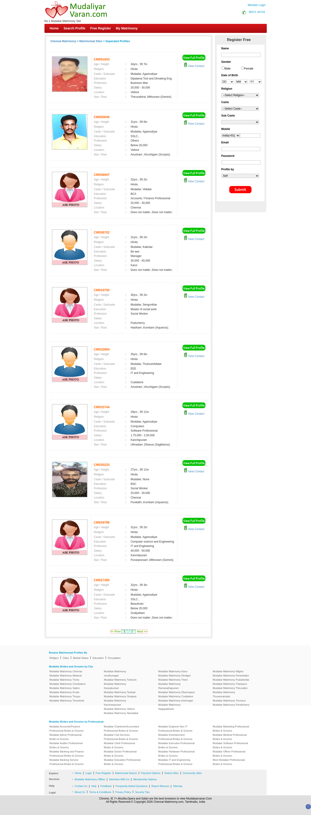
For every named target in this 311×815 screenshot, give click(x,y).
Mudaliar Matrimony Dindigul (174, 675)
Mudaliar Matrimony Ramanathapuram (169, 685)
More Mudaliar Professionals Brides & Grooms (229, 761)
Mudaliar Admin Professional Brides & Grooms (66, 736)
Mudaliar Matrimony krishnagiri (175, 700)
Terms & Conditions (100, 792)
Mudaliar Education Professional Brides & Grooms (122, 761)
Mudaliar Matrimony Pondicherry (231, 704)
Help (94, 786)
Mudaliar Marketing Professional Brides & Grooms (231, 728)
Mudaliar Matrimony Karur (173, 671)
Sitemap (177, 786)
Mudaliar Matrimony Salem (65, 688)
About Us (80, 792)
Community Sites (192, 773)
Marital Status (80, 658)
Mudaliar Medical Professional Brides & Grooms (230, 736)
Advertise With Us (119, 779)
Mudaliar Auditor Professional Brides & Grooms (66, 745)
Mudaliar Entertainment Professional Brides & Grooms (175, 736)
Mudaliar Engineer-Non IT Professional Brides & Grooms (175, 728)
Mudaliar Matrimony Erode (64, 692)
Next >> (142, 631)
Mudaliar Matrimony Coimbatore (68, 683)
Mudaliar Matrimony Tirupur (65, 696)
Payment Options (150, 773)
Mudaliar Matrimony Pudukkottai (231, 679)
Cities (66, 658)
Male (228, 68)
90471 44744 (257, 12)
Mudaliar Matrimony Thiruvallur (230, 688)
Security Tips (142, 792)
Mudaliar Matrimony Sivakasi (120, 696)
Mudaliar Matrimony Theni (173, 679)
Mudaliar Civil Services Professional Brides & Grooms (121, 736)
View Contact (194, 66)
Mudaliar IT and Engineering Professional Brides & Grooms (175, 761)
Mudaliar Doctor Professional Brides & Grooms (120, 753)
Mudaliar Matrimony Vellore (119, 709)
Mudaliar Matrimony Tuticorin (120, 679)
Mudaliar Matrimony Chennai (66, 671)
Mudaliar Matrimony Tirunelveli (67, 700)
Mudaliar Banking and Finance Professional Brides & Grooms (67, 753)
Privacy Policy (123, 792)
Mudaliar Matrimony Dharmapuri (176, 692)
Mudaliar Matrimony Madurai (66, 675)
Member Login (257, 5)
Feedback (106, 786)
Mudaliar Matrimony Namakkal (121, 713)
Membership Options (145, 779)
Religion (54, 658)
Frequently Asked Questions (132, 786)
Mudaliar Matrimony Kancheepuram (115, 702)
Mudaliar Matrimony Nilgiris (228, 671)
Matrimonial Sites (90, 41)
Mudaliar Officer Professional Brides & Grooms (229, 753)
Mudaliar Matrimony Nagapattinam (169, 706)
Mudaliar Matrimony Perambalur (231, 675)
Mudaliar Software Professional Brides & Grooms (230, 745)
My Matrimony (127, 28)
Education (98, 658)
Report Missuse (160, 786)
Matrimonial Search (126, 773)
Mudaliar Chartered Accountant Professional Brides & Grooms (121, 728)
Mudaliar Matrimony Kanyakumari (115, 685)
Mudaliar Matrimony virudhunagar (115, 673)
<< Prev (116, 631)
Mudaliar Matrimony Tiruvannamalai (224, 694)
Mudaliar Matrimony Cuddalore (175, 696)
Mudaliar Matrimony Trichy (64, 679)
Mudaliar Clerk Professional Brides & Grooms (119, 745)
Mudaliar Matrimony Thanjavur (230, 683)
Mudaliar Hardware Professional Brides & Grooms (176, 753)
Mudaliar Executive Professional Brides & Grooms (176, 745)
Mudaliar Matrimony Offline (90, 779)
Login (88, 773)
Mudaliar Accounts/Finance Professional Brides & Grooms (67, 728)
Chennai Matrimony (63, 41)
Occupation (114, 658)
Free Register (100, 28)
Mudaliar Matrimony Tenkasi (120, 692)
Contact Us (81, 786)
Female (248, 68)
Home (54, 28)
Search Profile (74, 28)
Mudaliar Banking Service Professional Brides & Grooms (67, 761)
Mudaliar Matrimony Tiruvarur (229, 700)
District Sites (171, 773)
